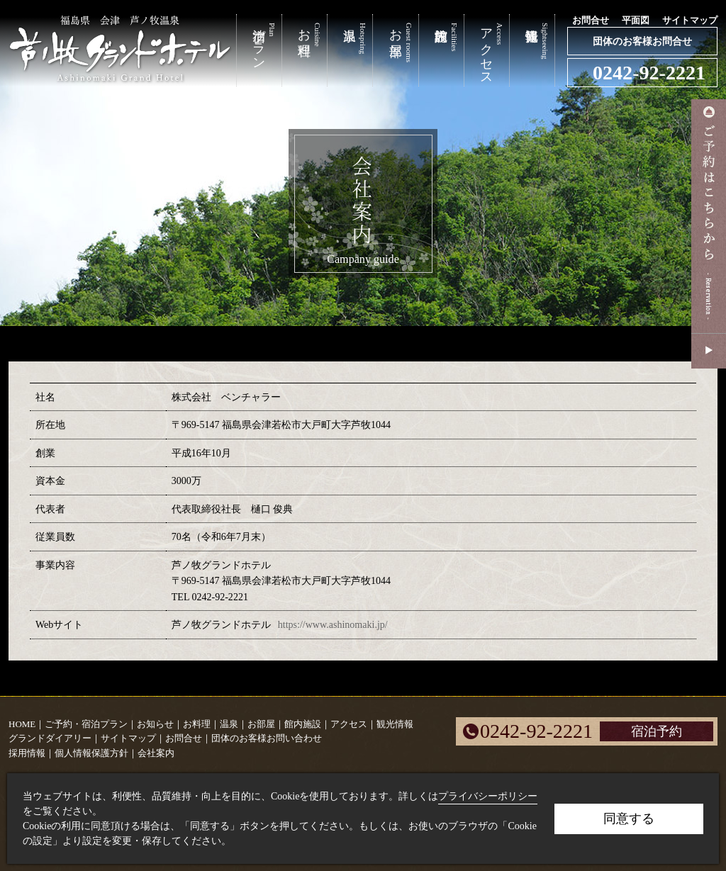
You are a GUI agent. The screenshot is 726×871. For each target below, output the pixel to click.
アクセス (348, 724)
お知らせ (155, 724)
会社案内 (156, 753)
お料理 (197, 724)
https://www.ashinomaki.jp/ (333, 624)
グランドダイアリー (50, 738)
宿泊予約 (656, 731)
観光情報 (394, 724)
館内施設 (302, 724)
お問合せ (590, 20)
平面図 (635, 20)
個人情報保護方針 (91, 753)
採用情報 (27, 753)
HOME (22, 724)
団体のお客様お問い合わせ (266, 738)
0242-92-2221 (649, 73)
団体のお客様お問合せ (642, 41)
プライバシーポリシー (487, 796)
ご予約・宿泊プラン (86, 724)
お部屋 (261, 724)
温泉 (229, 724)
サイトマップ (689, 20)
